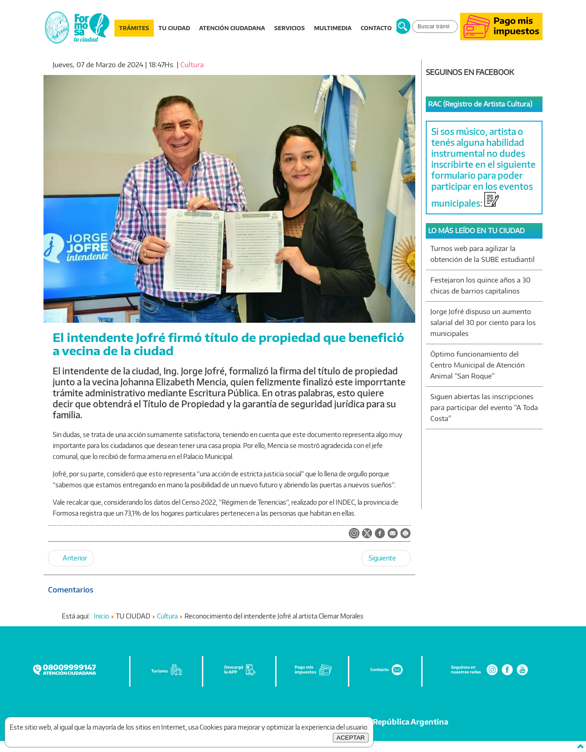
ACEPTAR (350, 737)
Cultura (192, 64)
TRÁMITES (134, 28)
